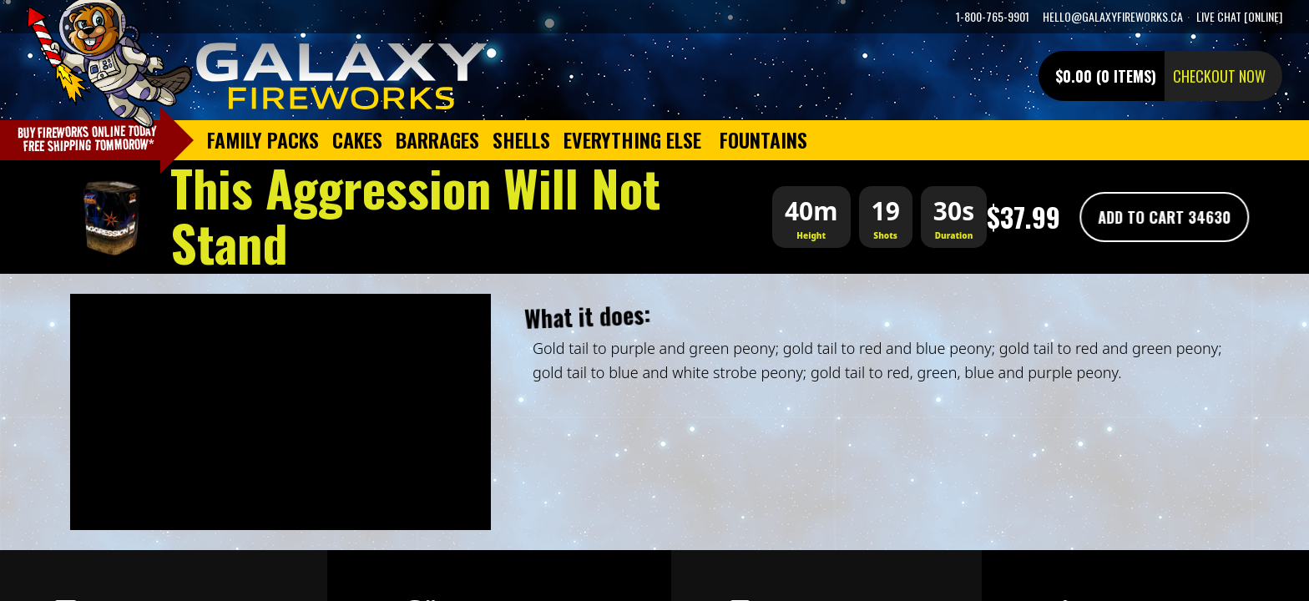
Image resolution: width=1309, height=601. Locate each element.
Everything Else (632, 139)
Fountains (763, 139)
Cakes (357, 139)
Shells (521, 139)
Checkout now (1219, 76)
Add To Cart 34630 (1161, 217)
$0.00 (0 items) (1105, 76)
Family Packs (263, 139)
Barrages (437, 139)
